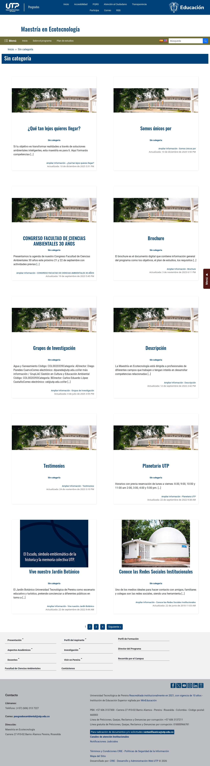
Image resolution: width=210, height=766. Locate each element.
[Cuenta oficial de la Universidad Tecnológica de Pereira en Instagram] (189, 685)
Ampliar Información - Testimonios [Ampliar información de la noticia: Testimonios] (78, 486)
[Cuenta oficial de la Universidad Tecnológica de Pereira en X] (178, 685)
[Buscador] (205, 40)
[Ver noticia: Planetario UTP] (156, 438)
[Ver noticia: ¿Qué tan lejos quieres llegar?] (54, 100)
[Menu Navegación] (10, 41)
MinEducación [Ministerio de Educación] (149, 700)
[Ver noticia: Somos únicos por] (156, 100)
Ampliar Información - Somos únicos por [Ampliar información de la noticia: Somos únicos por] (177, 148)
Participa (94, 10)
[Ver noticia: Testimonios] (54, 438)
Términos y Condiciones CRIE (106, 751)
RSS (118, 10)
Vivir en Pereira (72, 660)
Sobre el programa (42, 40)
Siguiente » (114, 626)
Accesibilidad (80, 4)
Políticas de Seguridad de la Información (147, 751)
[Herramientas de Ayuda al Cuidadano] (201, 685)
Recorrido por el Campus (131, 658)
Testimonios (54, 465)
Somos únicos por (155, 128)
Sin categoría (25, 49)
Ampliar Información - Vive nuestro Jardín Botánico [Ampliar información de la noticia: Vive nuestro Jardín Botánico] (70, 606)
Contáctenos (68, 668)
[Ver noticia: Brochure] (156, 210)
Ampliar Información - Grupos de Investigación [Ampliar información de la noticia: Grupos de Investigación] (72, 390)
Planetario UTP (156, 465)
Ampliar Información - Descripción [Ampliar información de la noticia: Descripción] (180, 382)
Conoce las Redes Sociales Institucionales (156, 571)
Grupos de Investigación (54, 347)
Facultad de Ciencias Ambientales (23, 668)
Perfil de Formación (128, 639)
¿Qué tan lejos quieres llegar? (54, 128)
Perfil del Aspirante (74, 640)
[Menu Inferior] (206, 278)
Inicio (66, 4)
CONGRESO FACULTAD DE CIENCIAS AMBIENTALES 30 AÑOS (54, 241)
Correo (107, 10)
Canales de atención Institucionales (109, 736)
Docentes (12, 660)
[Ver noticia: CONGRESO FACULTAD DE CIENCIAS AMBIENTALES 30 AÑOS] (54, 210)
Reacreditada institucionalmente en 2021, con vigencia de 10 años (165, 695)
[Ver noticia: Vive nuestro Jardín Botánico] (54, 544)
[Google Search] (186, 40)
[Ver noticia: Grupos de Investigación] (54, 320)
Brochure (156, 238)
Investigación (71, 650)
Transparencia (139, 4)
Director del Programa (129, 648)
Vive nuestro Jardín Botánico (54, 571)
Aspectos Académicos (19, 650)
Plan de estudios (65, 40)
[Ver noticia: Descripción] (156, 320)
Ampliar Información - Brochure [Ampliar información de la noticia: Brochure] (181, 269)
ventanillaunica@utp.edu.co (158, 732)
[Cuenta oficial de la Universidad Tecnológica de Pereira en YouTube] (184, 685)
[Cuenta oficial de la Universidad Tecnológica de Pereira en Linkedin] (195, 685)
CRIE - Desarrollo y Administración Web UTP (134, 760)
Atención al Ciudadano (115, 4)
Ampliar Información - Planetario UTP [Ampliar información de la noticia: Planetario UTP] (178, 496)
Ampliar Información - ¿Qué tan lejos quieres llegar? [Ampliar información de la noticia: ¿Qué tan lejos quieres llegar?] (70, 163)
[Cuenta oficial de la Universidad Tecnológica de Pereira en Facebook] (173, 685)
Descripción (156, 347)
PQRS (96, 4)
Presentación (14, 640)
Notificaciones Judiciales (104, 741)
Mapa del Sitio (98, 756)
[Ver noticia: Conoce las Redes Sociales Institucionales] (156, 544)
